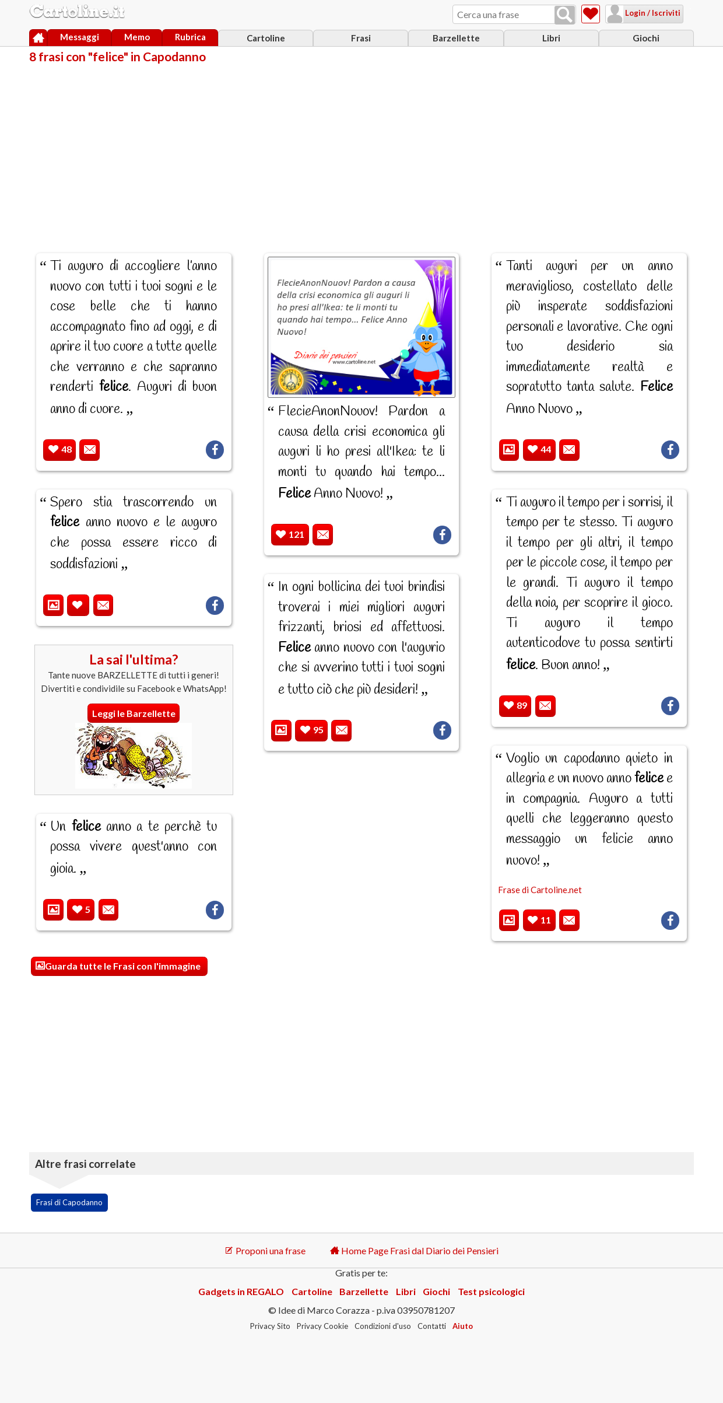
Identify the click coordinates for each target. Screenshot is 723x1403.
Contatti (431, 1326)
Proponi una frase (265, 1250)
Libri (551, 38)
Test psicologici (491, 1291)
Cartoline (266, 38)
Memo (137, 37)
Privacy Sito (270, 1326)
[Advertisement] (361, 150)
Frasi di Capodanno (69, 1202)
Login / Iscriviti (637, 13)
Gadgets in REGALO (241, 1291)
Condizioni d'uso (383, 1326)
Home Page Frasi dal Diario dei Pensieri (414, 1250)
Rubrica (190, 37)
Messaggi (79, 37)
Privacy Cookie (322, 1326)
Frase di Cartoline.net (540, 889)
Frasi (361, 38)
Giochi (646, 38)
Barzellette (456, 38)
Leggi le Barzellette (134, 713)
